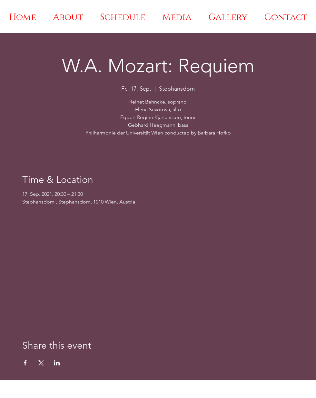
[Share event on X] (41, 362)
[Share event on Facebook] (25, 362)
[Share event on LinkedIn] (57, 362)
